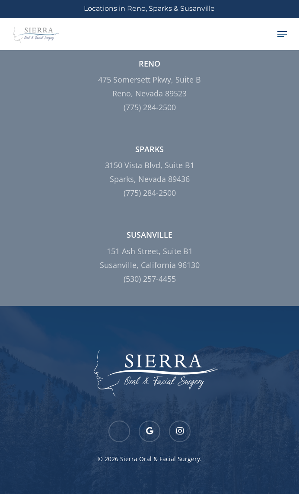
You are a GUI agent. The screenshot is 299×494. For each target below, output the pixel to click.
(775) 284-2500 (150, 107)
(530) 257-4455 (150, 279)
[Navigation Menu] (282, 34)
